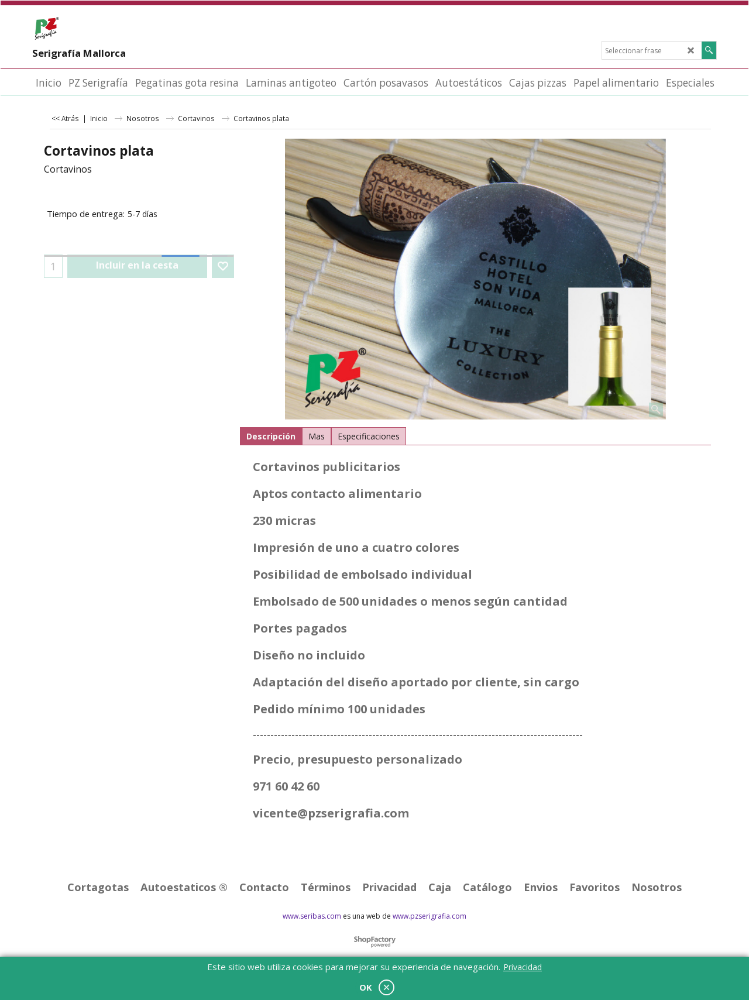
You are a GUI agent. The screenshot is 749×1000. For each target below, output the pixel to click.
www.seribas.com (312, 916)
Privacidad (522, 966)
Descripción (271, 436)
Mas (316, 436)
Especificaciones (369, 436)
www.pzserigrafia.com (429, 916)
